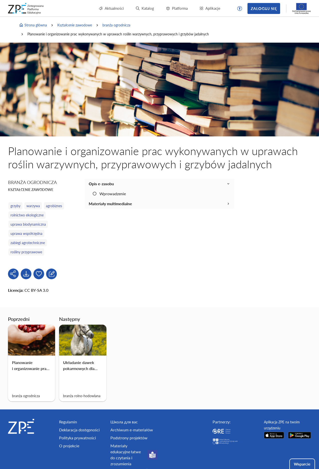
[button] (239, 8)
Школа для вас (124, 421)
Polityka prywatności (77, 437)
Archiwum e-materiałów (131, 429)
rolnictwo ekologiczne (27, 215)
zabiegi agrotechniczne (27, 243)
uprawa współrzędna (26, 233)
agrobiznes (54, 206)
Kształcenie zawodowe (74, 25)
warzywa (33, 206)
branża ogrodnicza (116, 25)
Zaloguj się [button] (264, 8)
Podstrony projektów (129, 437)
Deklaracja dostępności (79, 429)
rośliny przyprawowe (26, 252)
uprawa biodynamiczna (28, 224)
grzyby (15, 206)
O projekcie (69, 445)
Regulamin (68, 421)
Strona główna (33, 25)
